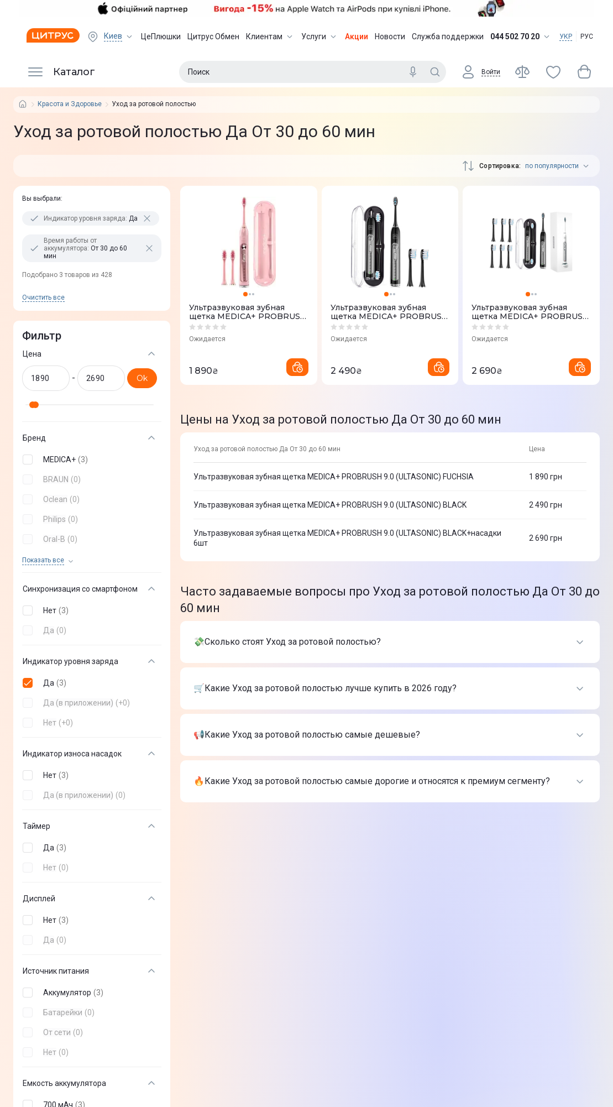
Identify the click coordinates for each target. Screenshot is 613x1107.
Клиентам (270, 36)
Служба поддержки (448, 36)
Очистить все (43, 297)
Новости (390, 36)
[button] (89, 459)
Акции (356, 36)
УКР (565, 36)
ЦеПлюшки (161, 36)
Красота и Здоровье (70, 104)
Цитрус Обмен (213, 36)
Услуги (319, 36)
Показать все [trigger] (43, 560)
